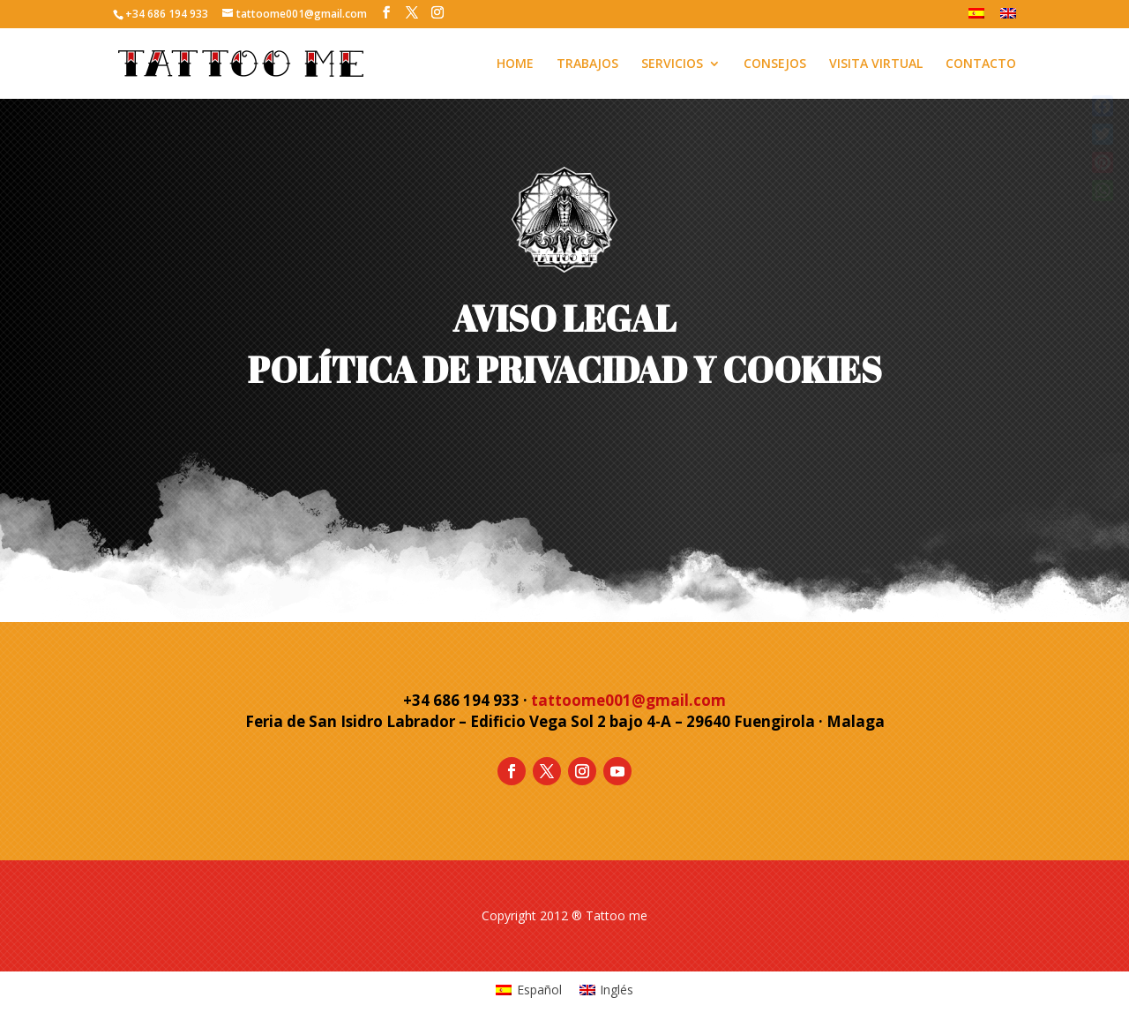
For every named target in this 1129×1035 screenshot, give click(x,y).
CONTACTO (981, 64)
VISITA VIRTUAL (876, 64)
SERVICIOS (672, 64)
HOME (515, 64)
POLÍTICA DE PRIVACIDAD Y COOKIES (565, 370)
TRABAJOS (587, 64)
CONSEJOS (775, 64)
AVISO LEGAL (564, 318)
